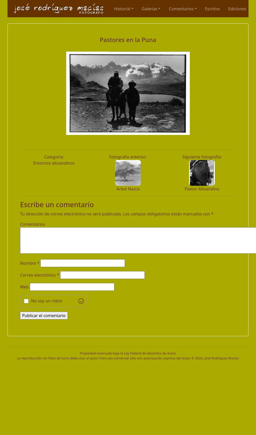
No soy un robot (46, 301)
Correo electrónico (39, 275)
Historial (122, 9)
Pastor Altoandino (202, 189)
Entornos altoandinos (54, 163)
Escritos (212, 9)
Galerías (149, 9)
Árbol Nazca (128, 189)
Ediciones (237, 9)
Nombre (29, 263)
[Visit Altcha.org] (81, 301)
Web (24, 287)
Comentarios (181, 9)
